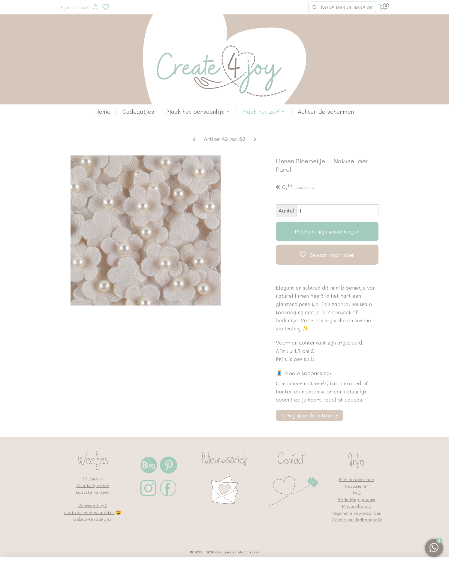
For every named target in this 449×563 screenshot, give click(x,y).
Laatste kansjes (92, 492)
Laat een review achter (89, 512)
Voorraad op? (92, 505)
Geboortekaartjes (92, 519)
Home (102, 111)
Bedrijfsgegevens (356, 499)
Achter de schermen (325, 111)
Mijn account (79, 7)
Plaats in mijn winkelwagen (327, 231)
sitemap (244, 552)
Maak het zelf (263, 111)
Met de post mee (356, 479)
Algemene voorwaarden (356, 513)
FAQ (357, 493)
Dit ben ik (93, 479)
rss (256, 552)
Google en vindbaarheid (357, 519)
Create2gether (92, 485)
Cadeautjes (138, 111)
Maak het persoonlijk (198, 111)
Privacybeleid (356, 506)
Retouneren (357, 486)
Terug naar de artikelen (309, 415)
